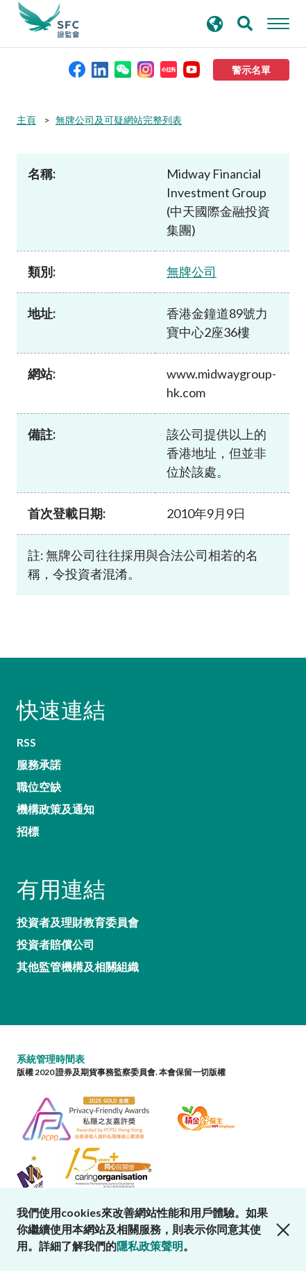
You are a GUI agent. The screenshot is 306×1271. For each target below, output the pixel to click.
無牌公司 (191, 271)
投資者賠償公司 (55, 944)
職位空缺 (39, 786)
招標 (28, 831)
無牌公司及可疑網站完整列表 (119, 120)
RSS (26, 742)
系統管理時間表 (51, 1059)
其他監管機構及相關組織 (78, 966)
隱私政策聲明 (150, 1245)
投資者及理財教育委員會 (78, 922)
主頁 (26, 120)
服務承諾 (39, 764)
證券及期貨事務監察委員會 (48, 20)
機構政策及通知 (55, 809)
